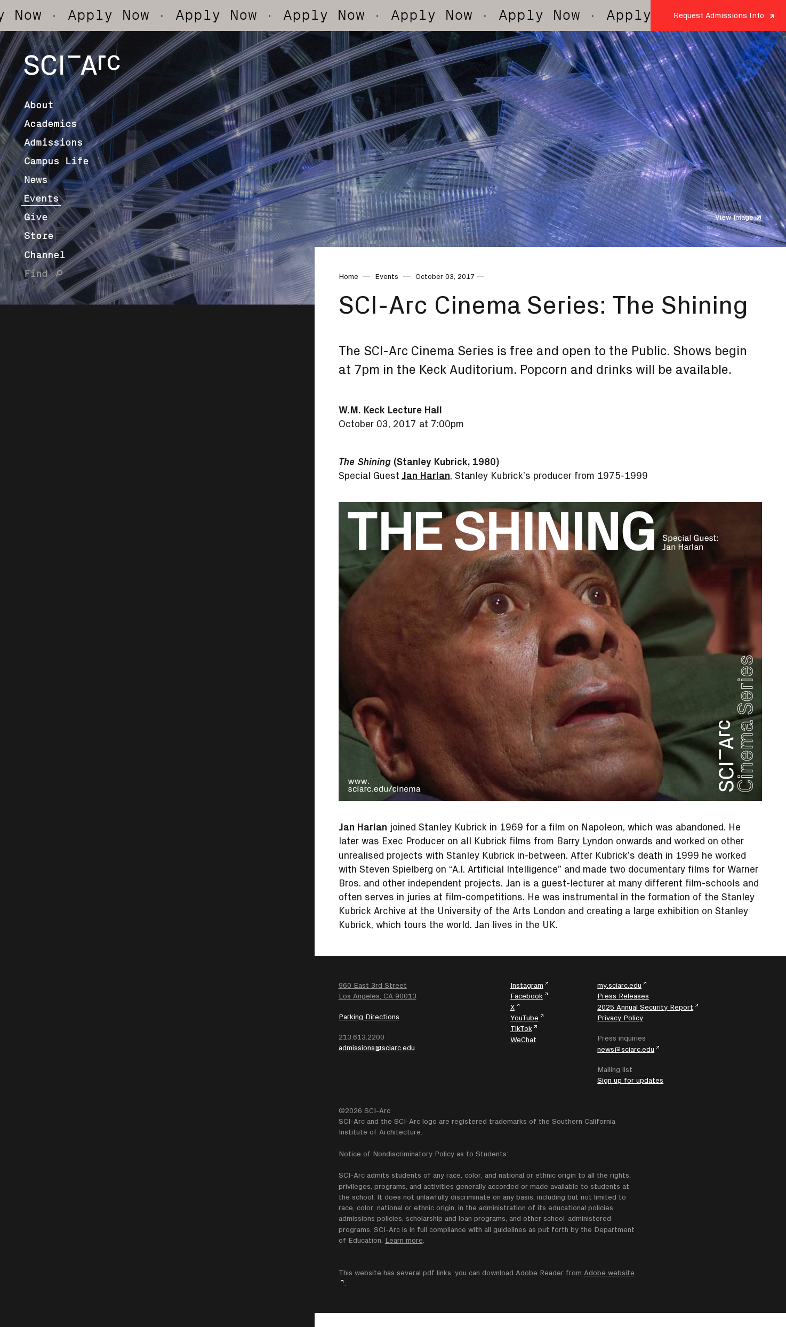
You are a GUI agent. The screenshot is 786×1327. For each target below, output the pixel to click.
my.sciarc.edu (619, 985)
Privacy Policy (620, 1017)
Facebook (526, 996)
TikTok (521, 1028)
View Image (734, 217)
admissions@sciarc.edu (377, 1047)
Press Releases (623, 996)
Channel (44, 255)
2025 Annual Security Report (645, 1007)
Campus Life (56, 161)
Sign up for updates (630, 1080)
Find (35, 273)
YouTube (524, 1017)
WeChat (523, 1039)
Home (348, 276)
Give (35, 217)
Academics (50, 124)
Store (38, 236)
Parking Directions (369, 1016)
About (38, 105)
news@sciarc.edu (625, 1049)
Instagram (526, 985)
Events (41, 198)
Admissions (53, 142)
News (35, 180)
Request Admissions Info (718, 15)
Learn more (404, 1240)
